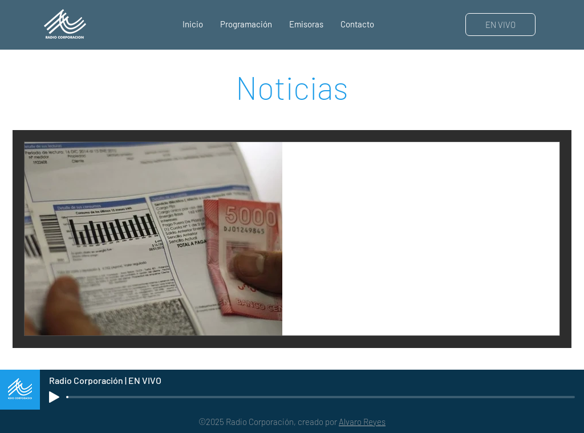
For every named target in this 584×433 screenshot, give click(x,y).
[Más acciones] (537, 165)
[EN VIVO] (500, 24)
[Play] (54, 397)
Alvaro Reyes (362, 421)
